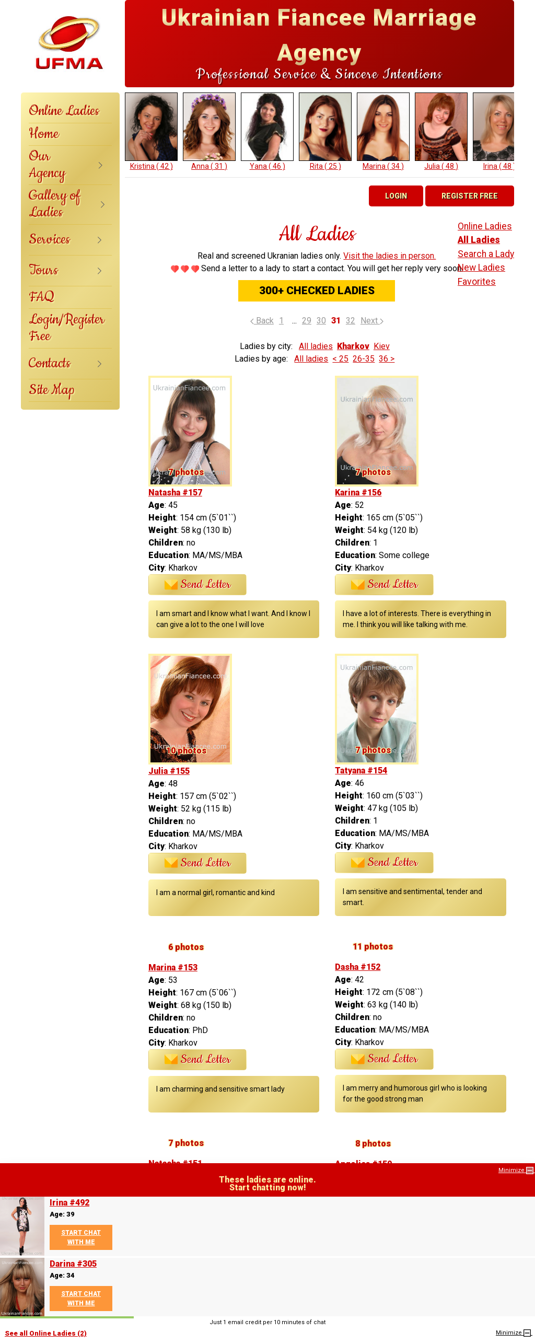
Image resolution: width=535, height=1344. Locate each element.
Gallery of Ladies (54, 204)
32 (350, 321)
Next (371, 321)
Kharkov (353, 346)
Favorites (477, 281)
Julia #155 (169, 771)
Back (262, 321)
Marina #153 (172, 967)
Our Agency (47, 164)
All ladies (316, 346)
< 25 (340, 359)
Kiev (382, 346)
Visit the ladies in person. (389, 256)
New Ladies (481, 267)
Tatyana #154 (361, 770)
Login (396, 196)
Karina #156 (358, 492)
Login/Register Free (66, 327)
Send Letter (198, 585)
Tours (43, 270)
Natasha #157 (175, 492)
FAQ (41, 297)
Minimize (516, 1170)
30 (321, 321)
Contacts (50, 363)
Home (44, 134)
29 (306, 321)
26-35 (364, 359)
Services (49, 239)
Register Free (469, 196)
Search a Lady (486, 254)
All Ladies (479, 240)
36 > (386, 359)
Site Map (52, 390)
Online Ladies (64, 111)
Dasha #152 (357, 967)
